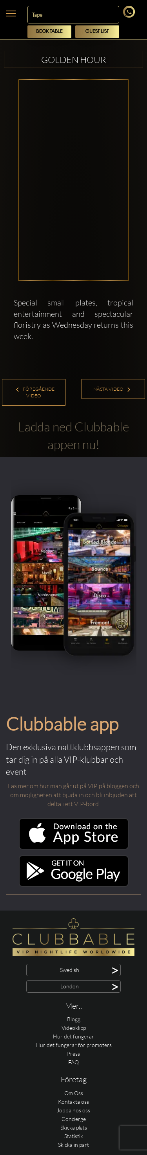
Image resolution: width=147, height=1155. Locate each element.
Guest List (97, 31)
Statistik (73, 1136)
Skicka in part (73, 1144)
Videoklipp (74, 1027)
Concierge (74, 1118)
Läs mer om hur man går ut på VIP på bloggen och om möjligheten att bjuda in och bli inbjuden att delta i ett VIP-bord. (73, 795)
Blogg (73, 1019)
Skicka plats (73, 1127)
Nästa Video (112, 389)
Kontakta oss (73, 1101)
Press (73, 1053)
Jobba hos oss (73, 1110)
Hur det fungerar (73, 1036)
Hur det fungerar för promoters (74, 1045)
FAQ (73, 1062)
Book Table (49, 31)
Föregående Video (34, 392)
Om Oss (73, 1093)
